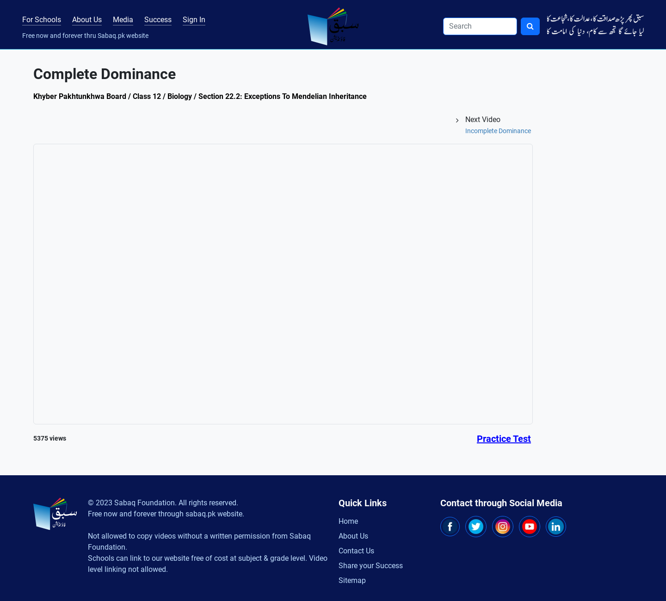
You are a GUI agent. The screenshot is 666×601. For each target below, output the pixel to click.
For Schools (41, 19)
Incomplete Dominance (498, 131)
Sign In (194, 19)
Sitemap (352, 580)
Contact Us (356, 550)
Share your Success (371, 565)
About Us (87, 19)
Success (158, 19)
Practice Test (504, 438)
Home (348, 521)
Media (123, 19)
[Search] (480, 26)
